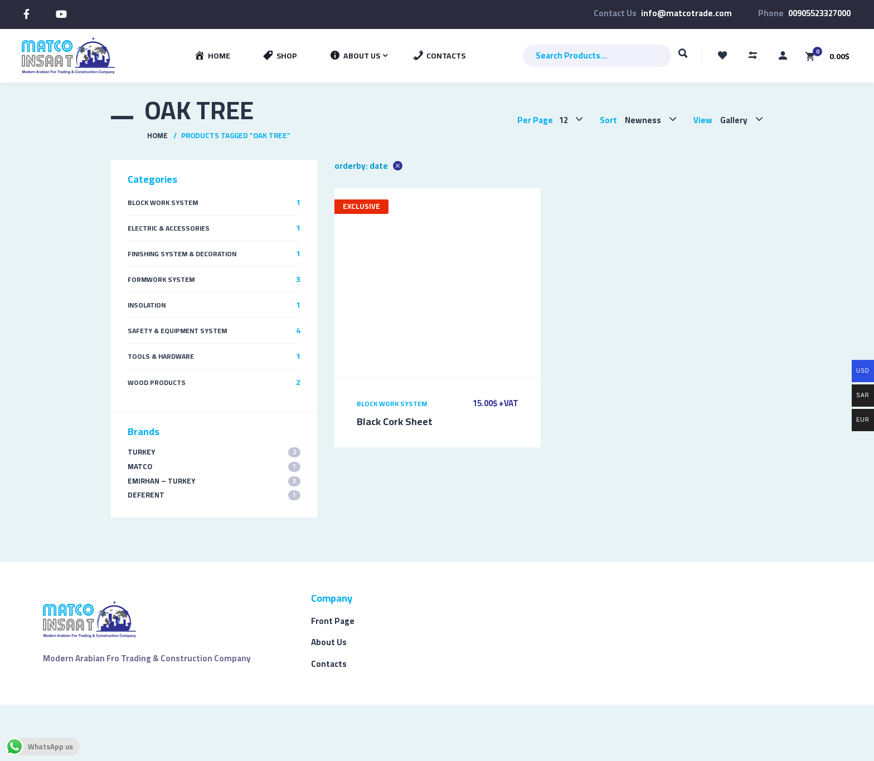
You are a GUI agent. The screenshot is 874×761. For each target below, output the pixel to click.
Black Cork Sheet (395, 421)
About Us (329, 642)
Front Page (333, 621)
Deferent (214, 495)
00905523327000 (819, 13)
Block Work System (392, 403)
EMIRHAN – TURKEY (214, 481)
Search (683, 58)
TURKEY (214, 452)
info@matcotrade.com (686, 13)
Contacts (329, 664)
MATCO (214, 466)
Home (157, 135)
